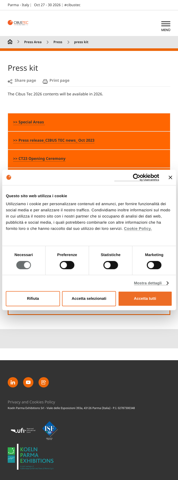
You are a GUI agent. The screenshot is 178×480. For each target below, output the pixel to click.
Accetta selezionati (89, 298)
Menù (165, 30)
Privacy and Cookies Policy (31, 402)
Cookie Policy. (138, 229)
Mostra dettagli (148, 283)
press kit (81, 42)
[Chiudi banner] (170, 177)
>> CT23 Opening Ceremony (39, 159)
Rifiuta (33, 298)
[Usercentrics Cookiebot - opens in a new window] (136, 177)
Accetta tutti (145, 298)
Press (57, 42)
